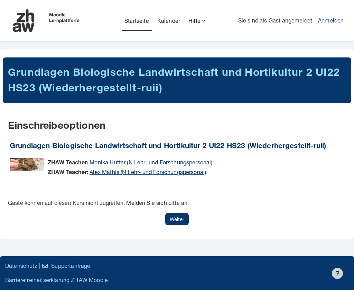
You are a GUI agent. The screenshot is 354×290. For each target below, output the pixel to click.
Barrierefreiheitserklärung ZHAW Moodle (56, 280)
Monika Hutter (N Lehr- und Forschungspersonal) (151, 162)
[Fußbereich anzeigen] (337, 273)
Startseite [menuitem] (136, 20)
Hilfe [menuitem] (194, 20)
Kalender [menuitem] (168, 20)
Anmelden (331, 20)
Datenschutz (21, 265)
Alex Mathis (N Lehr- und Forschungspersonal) (148, 172)
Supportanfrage (65, 265)
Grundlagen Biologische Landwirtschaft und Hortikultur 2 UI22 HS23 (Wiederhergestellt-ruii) (168, 146)
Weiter (177, 219)
